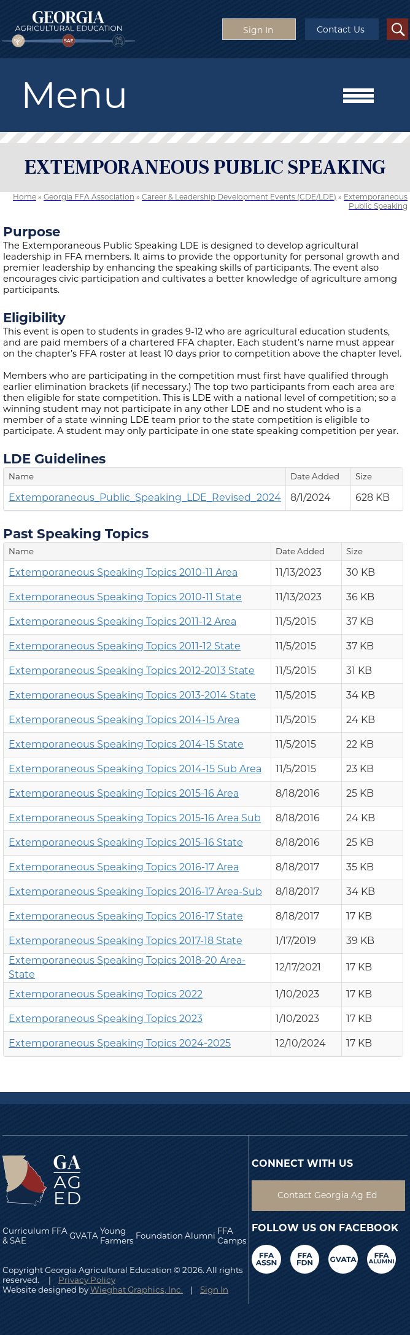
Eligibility (34, 317)
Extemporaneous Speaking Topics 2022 (106, 994)
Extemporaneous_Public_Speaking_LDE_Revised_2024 (145, 497)
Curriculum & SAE (26, 1235)
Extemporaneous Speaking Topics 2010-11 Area (123, 572)
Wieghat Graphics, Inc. (136, 1289)
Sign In (214, 1289)
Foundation (159, 1235)
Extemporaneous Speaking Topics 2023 (106, 1018)
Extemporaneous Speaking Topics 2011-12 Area (122, 621)
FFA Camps (232, 1235)
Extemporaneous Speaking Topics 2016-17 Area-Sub (135, 891)
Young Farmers (117, 1235)
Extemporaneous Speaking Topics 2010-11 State (125, 597)
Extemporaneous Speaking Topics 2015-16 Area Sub (135, 818)
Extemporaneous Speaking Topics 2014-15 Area (124, 720)
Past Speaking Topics (76, 533)
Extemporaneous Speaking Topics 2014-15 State (126, 744)
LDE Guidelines (54, 458)
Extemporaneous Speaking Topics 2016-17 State (126, 916)
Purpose (31, 231)
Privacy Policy (86, 1280)
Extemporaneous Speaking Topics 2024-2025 (120, 1043)
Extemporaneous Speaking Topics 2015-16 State (126, 842)
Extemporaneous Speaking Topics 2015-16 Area (124, 793)
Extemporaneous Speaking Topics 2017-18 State (125, 940)
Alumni (200, 1235)
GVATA (83, 1235)
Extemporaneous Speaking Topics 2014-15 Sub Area (135, 769)
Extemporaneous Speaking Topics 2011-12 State (125, 646)
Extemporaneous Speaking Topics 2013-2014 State (132, 695)
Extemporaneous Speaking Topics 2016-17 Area (124, 867)
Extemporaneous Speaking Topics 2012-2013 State (132, 670)
